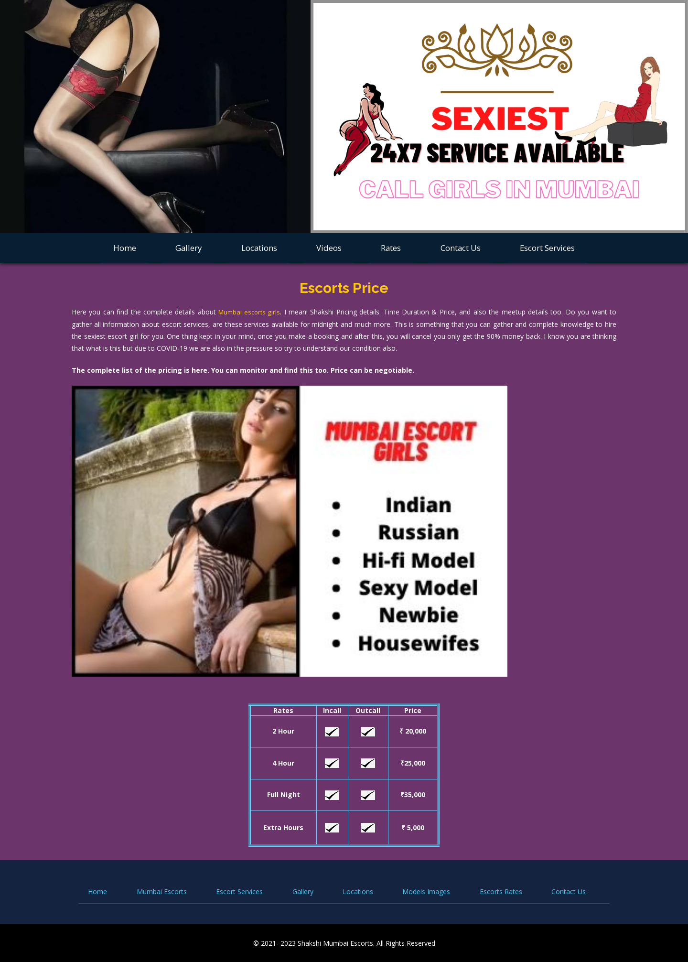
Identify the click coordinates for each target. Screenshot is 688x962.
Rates (391, 247)
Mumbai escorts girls (250, 311)
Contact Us (461, 247)
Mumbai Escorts (162, 891)
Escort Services (547, 247)
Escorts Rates (501, 891)
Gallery (188, 247)
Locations (259, 247)
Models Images (426, 891)
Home (124, 247)
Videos (329, 247)
